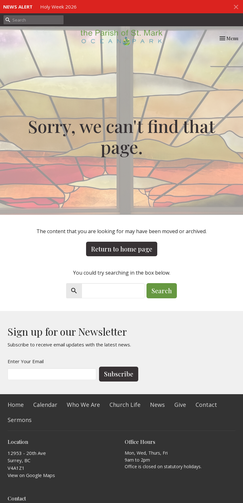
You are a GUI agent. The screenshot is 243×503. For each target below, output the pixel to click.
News (157, 404)
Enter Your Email (26, 361)
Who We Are (83, 404)
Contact (206, 404)
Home (16, 404)
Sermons (20, 420)
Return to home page (121, 249)
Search (162, 290)
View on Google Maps (31, 475)
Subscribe (118, 373)
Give (180, 404)
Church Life (124, 404)
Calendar (45, 404)
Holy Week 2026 (58, 6)
